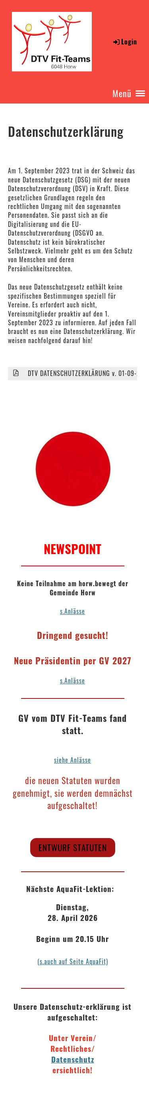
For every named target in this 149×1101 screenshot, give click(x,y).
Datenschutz (72, 1059)
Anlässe (74, 680)
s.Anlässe (72, 611)
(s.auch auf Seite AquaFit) (72, 961)
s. (62, 680)
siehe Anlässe (72, 760)
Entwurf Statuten (73, 847)
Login (124, 41)
